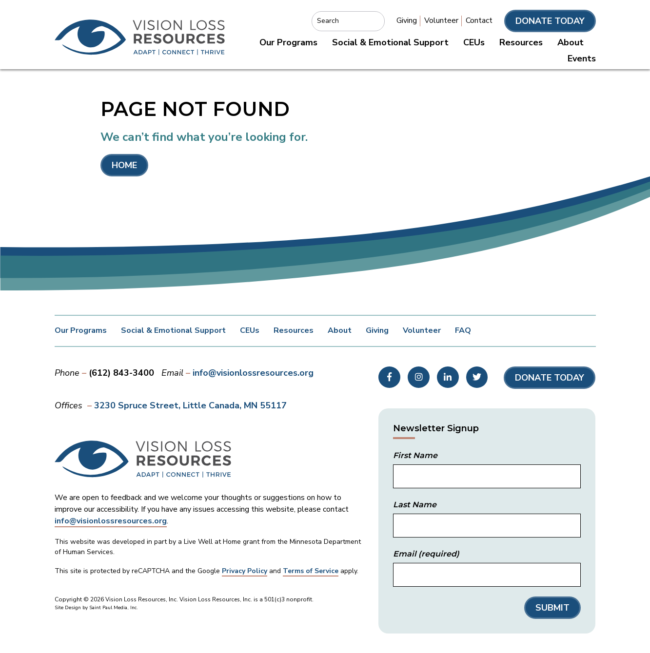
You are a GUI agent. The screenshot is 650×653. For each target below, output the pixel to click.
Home (124, 165)
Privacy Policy (244, 571)
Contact (479, 20)
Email (426, 553)
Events (582, 58)
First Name (415, 455)
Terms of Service (310, 571)
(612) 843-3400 (121, 373)
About (570, 42)
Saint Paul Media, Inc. (113, 607)
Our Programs (288, 42)
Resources (521, 42)
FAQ (463, 330)
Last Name (414, 504)
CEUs (474, 42)
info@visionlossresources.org (253, 373)
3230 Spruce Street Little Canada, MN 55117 (190, 405)
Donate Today (550, 21)
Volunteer (441, 20)
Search (328, 20)
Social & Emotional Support (390, 42)
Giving (406, 20)
